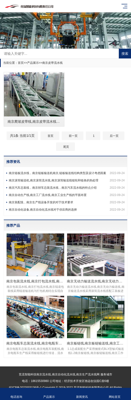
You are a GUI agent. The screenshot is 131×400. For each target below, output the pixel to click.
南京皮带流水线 (52, 63)
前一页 (73, 136)
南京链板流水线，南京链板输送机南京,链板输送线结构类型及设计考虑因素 (67, 173)
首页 (21, 63)
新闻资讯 (82, 394)
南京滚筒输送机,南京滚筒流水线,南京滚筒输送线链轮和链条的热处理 (67, 180)
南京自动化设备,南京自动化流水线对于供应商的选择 (67, 209)
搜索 (124, 54)
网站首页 (114, 394)
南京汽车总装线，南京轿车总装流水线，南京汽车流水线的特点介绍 (67, 187)
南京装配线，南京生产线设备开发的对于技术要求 (67, 202)
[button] (62, 44)
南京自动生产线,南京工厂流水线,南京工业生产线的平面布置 (67, 195)
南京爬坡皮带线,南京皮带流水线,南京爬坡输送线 (44, 121)
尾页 (66, 147)
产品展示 (33, 63)
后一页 (114, 136)
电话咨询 (16, 394)
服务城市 (106, 374)
